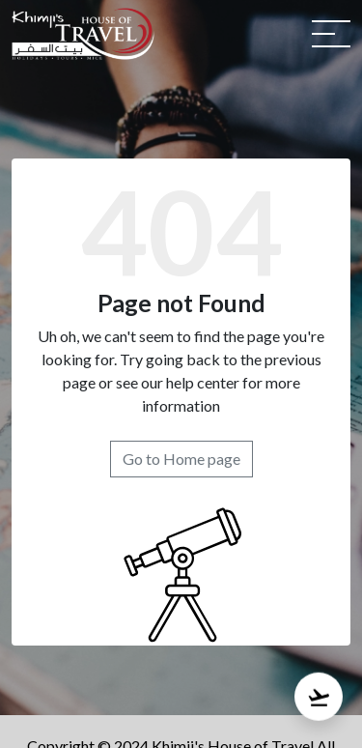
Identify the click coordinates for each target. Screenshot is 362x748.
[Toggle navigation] (331, 33)
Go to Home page (181, 458)
